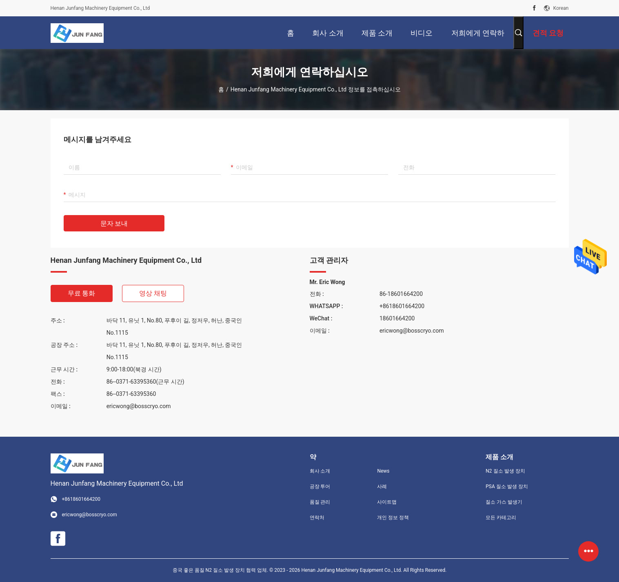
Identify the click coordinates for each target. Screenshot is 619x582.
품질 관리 (320, 502)
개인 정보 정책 (393, 517)
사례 (382, 486)
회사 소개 (320, 471)
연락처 (317, 517)
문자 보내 (114, 223)
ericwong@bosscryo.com (138, 406)
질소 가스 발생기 (504, 502)
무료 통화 (81, 293)
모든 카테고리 (501, 517)
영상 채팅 (153, 293)
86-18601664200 (401, 294)
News (383, 471)
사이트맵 (387, 502)
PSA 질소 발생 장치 (507, 486)
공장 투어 (320, 486)
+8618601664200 (401, 306)
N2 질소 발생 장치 (505, 471)
